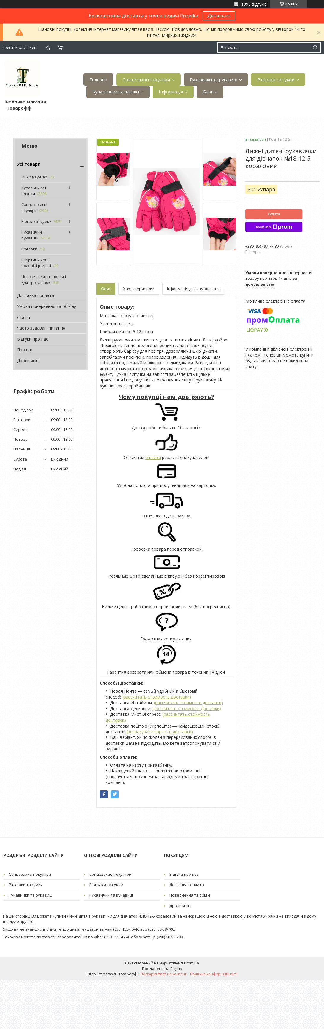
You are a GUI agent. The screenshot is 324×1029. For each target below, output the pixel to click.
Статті (23, 317)
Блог (208, 92)
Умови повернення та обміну (46, 306)
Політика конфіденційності (213, 974)
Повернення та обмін (189, 895)
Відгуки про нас (32, 339)
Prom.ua (191, 963)
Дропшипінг (28, 360)
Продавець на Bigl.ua (162, 968)
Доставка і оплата (35, 295)
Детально (219, 15)
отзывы (153, 457)
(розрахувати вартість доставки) (159, 731)
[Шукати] (315, 47)
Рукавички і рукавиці (32, 235)
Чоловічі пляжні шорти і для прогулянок (43, 279)
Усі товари (29, 164)
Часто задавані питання (41, 328)
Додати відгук (48, 47)
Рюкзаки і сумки (36, 221)
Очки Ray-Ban (34, 177)
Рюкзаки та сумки (276, 79)
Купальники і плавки (33, 190)
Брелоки (29, 249)
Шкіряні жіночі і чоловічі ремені (36, 263)
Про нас (25, 349)
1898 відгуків (254, 4)
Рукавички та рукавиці (213, 79)
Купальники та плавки (116, 92)
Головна (98, 79)
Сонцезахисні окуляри (146, 79)
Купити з (274, 227)
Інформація (171, 92)
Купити (274, 214)
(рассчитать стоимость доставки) (156, 697)
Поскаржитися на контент (163, 974)
